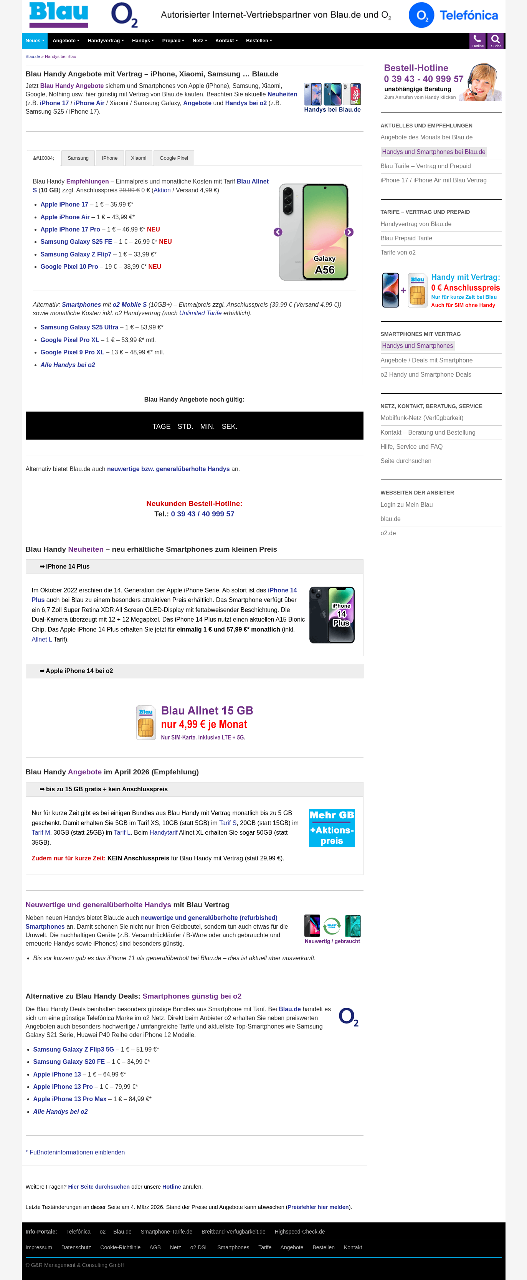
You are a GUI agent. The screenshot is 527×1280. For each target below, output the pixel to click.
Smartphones (233, 1247)
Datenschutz (76, 1247)
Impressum (39, 1247)
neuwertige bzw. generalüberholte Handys (168, 469)
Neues (33, 40)
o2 (103, 1232)
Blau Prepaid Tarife (407, 238)
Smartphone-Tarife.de (167, 1232)
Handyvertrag (104, 40)
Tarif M (41, 832)
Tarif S (227, 823)
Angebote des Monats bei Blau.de (427, 137)
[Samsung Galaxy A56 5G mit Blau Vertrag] (313, 232)
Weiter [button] (349, 232)
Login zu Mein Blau (407, 504)
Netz (198, 40)
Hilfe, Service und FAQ (412, 446)
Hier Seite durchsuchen (99, 1187)
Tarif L (122, 832)
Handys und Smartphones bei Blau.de (434, 152)
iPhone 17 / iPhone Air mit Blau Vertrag (434, 180)
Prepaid (171, 40)
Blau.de (33, 56)
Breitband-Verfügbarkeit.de (234, 1232)
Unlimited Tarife (200, 313)
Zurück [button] (278, 232)
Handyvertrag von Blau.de (416, 224)
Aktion (162, 190)
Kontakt (224, 40)
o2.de (388, 533)
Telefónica (78, 1232)
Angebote (64, 40)
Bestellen (257, 40)
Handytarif (164, 832)
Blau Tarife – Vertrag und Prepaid (426, 166)
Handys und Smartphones (417, 345)
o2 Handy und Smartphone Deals (426, 374)
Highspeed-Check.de (300, 1232)
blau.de (391, 519)
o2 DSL (199, 1247)
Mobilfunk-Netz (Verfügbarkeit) (422, 418)
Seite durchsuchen (406, 461)
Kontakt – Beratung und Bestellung (428, 432)
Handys (141, 40)
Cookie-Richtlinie (120, 1247)
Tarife (264, 1247)
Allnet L (42, 639)
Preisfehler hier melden (318, 1207)
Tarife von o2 (398, 252)
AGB (155, 1247)
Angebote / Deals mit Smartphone (427, 360)
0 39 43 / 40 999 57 (203, 514)
